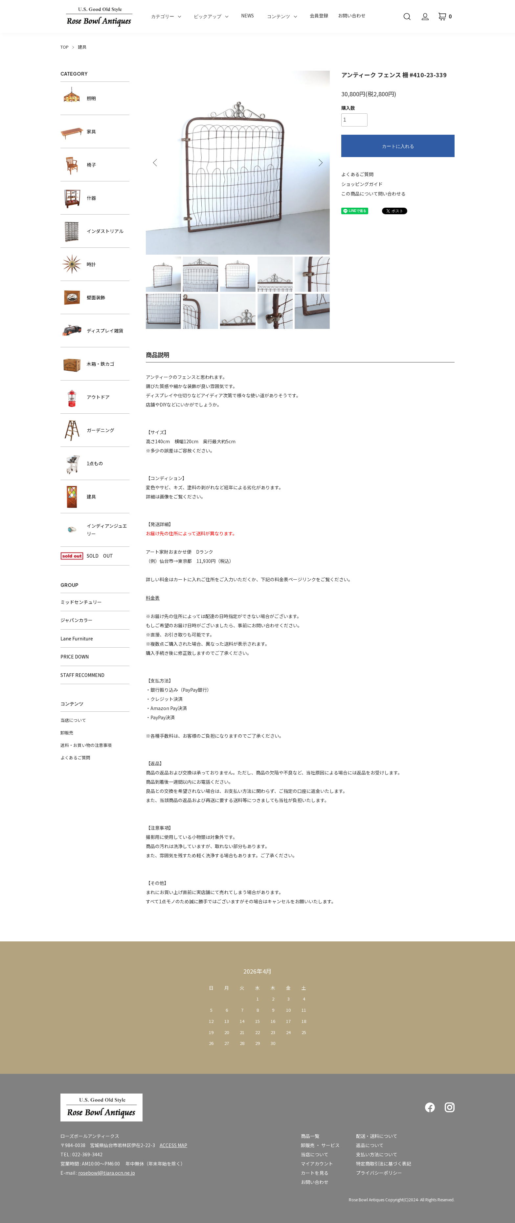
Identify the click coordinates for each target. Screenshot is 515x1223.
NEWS (247, 15)
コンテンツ (278, 16)
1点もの (81, 463)
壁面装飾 (82, 297)
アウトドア (85, 396)
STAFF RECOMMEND (82, 675)
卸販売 (66, 732)
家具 (78, 131)
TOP (64, 47)
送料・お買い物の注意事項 (86, 745)
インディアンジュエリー (93, 530)
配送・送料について (376, 1136)
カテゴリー (162, 16)
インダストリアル (91, 230)
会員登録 (319, 15)
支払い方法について (376, 1154)
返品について (370, 1145)
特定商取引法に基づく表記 (383, 1163)
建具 (82, 47)
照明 (78, 98)
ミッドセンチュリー (81, 602)
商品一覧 (310, 1136)
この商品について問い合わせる (373, 193)
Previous (156, 163)
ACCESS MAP (173, 1145)
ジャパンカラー (76, 620)
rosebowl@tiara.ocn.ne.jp (106, 1172)
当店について (73, 720)
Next (320, 163)
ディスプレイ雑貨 (91, 330)
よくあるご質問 (357, 174)
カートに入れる (398, 146)
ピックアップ (207, 16)
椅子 (78, 164)
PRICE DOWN (74, 656)
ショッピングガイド (362, 184)
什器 (78, 197)
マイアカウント (317, 1163)
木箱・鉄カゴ (87, 363)
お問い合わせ (352, 15)
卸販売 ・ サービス (320, 1145)
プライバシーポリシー (379, 1172)
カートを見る (314, 1172)
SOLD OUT (86, 556)
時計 (78, 264)
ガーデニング (87, 430)
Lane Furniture (76, 638)
